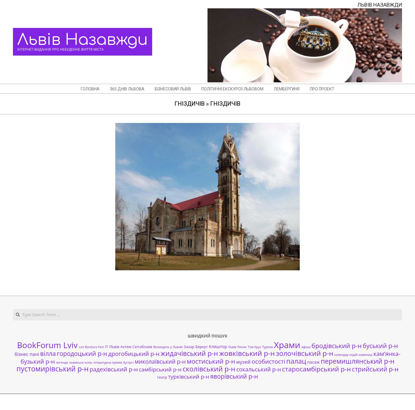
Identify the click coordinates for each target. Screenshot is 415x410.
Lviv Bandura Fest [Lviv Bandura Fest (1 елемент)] (91, 347)
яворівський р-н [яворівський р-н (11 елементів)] (234, 376)
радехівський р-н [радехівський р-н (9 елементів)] (114, 369)
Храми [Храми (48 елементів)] (287, 345)
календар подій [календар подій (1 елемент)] (345, 355)
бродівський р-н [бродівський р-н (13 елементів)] (337, 345)
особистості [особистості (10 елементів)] (268, 361)
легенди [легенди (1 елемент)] (62, 362)
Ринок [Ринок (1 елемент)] (242, 347)
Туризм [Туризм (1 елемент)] (267, 347)
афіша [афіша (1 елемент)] (306, 347)
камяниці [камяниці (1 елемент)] (365, 355)
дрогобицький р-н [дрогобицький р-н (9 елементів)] (133, 354)
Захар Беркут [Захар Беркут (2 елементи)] (196, 346)
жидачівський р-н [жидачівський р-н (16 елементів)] (189, 353)
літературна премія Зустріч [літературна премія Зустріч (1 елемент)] (113, 362)
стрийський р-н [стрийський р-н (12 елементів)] (375, 369)
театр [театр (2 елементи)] (162, 377)
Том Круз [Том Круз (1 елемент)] (254, 347)
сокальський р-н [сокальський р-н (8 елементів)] (258, 369)
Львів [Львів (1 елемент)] (232, 347)
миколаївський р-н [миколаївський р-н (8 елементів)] (160, 361)
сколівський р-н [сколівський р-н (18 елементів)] (208, 368)
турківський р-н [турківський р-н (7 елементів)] (188, 376)
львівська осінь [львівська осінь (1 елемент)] (80, 362)
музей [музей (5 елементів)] (243, 361)
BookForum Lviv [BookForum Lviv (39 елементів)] (47, 344)
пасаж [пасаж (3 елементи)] (313, 362)
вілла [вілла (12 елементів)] (48, 353)
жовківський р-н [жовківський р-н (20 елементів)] (247, 353)
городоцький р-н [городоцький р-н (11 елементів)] (82, 353)
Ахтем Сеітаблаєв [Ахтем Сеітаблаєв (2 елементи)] (136, 346)
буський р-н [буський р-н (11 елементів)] (380, 345)
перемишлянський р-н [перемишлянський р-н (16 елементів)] (358, 361)
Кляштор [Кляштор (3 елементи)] (218, 346)
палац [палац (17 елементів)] (296, 361)
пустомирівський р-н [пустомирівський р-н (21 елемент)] (52, 368)
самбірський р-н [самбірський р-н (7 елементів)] (160, 369)
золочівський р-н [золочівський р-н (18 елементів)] (304, 353)
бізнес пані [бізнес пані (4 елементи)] (26, 354)
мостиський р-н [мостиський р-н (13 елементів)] (211, 361)
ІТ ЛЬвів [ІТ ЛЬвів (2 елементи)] (112, 346)
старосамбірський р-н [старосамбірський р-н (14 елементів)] (316, 369)
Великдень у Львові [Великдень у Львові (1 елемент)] (168, 347)
